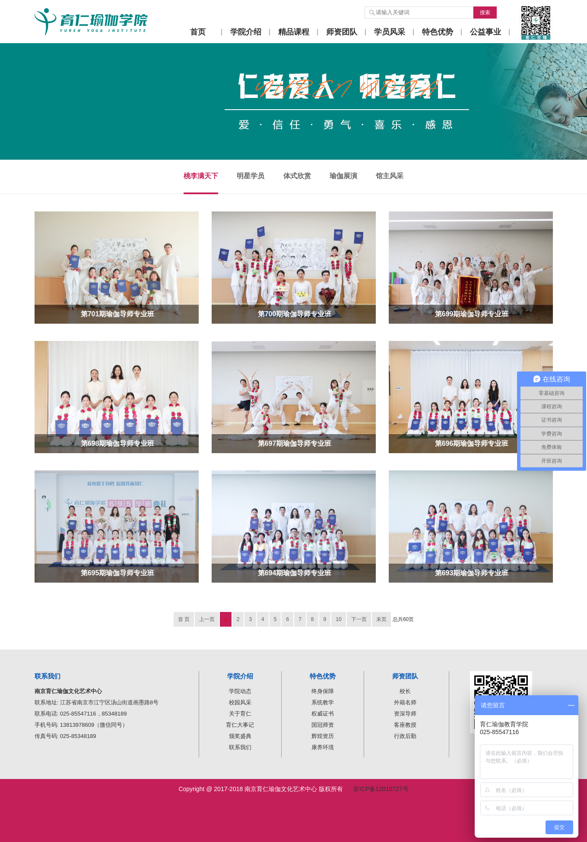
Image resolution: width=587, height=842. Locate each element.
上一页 (207, 619)
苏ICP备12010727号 (381, 788)
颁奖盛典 (240, 736)
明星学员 (250, 176)
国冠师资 (322, 725)
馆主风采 (389, 176)
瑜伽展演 (343, 176)
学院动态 (240, 691)
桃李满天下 (201, 176)
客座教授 (405, 725)
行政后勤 (405, 736)
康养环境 (322, 747)
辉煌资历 (322, 736)
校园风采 (240, 702)
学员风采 (389, 32)
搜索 (485, 12)
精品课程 (293, 32)
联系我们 (240, 747)
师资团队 (341, 32)
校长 (405, 691)
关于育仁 (240, 713)
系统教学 (322, 702)
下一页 (359, 619)
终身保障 (322, 691)
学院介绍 (245, 32)
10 (338, 619)
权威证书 (322, 713)
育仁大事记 (240, 725)
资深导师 (405, 713)
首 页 (184, 619)
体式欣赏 (297, 176)
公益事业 (485, 32)
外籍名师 (405, 702)
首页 (198, 32)
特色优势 (437, 32)
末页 (381, 619)
